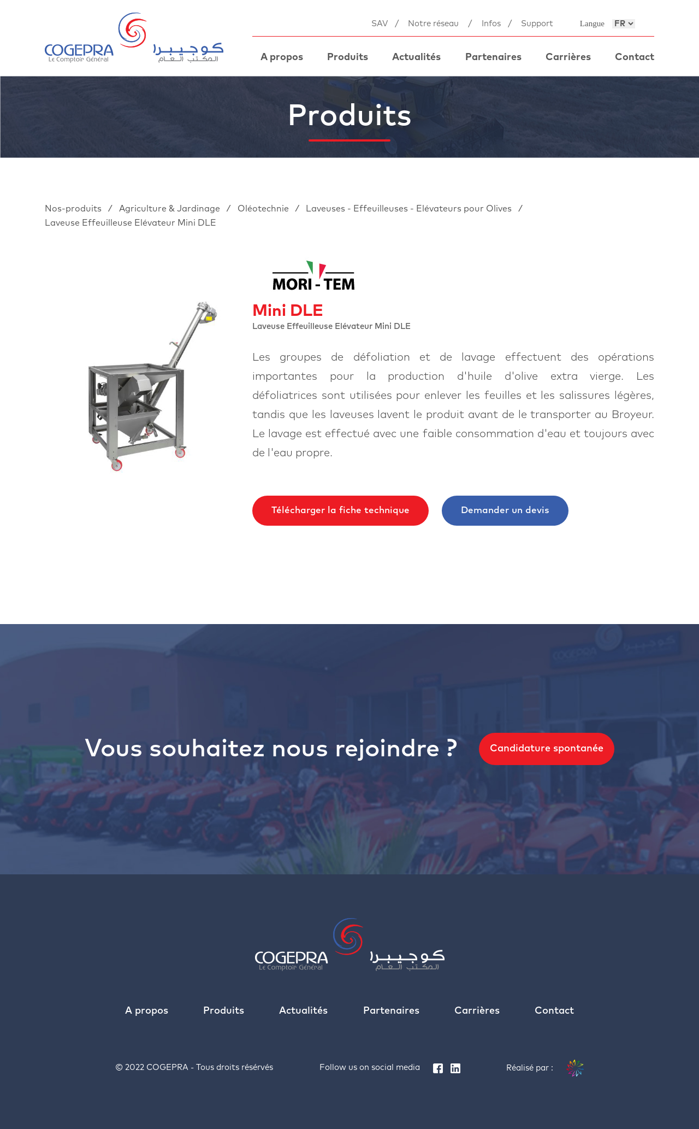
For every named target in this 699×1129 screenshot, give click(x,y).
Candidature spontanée (546, 749)
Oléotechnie (264, 208)
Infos (491, 24)
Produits (347, 57)
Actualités (416, 57)
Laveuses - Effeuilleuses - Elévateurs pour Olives (410, 208)
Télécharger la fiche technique (340, 510)
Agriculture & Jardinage (170, 208)
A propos (281, 57)
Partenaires (493, 57)
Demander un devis (505, 510)
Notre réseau (433, 24)
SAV (379, 24)
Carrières (568, 57)
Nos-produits (74, 208)
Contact (634, 57)
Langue (592, 23)
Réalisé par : (545, 1068)
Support (537, 24)
